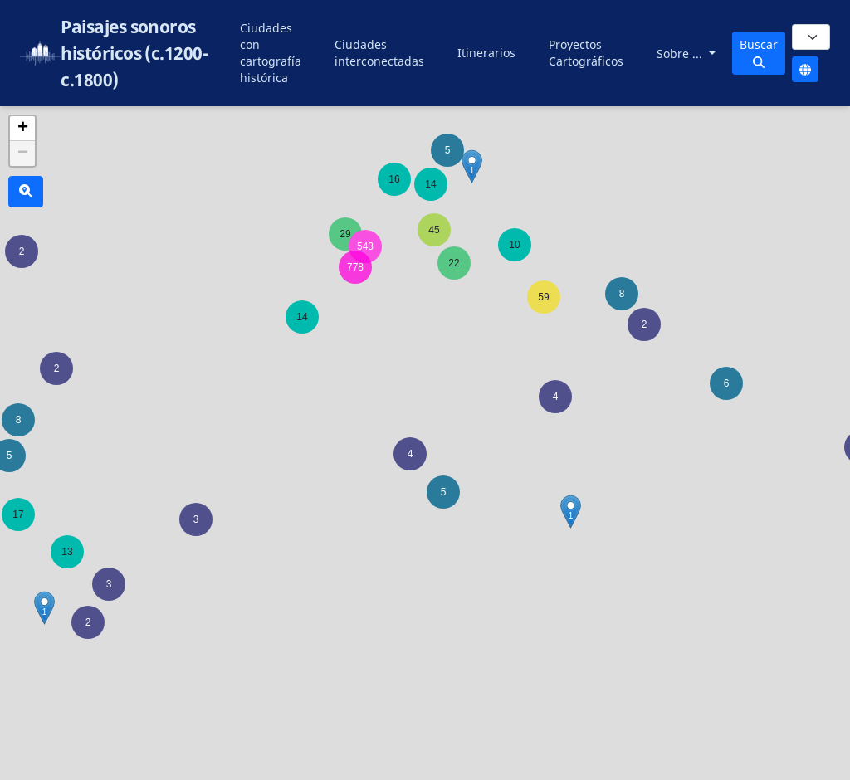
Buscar (759, 52)
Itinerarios (486, 53)
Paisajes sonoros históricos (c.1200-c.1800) (134, 53)
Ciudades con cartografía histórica (270, 52)
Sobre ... (681, 53)
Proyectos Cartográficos (586, 53)
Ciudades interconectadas (379, 53)
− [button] (22, 153)
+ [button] (22, 128)
